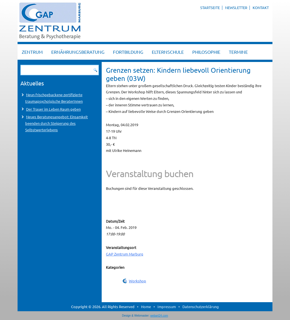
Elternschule (168, 52)
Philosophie (206, 52)
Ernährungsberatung (78, 52)
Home (146, 306)
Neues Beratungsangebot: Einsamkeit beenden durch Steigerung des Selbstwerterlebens (56, 123)
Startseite (210, 7)
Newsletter (236, 7)
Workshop (137, 280)
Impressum (166, 306)
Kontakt (261, 7)
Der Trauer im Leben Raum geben (53, 109)
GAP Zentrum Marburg (124, 254)
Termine (238, 52)
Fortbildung (128, 52)
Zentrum (32, 52)
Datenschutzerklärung (200, 306)
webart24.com (159, 315)
